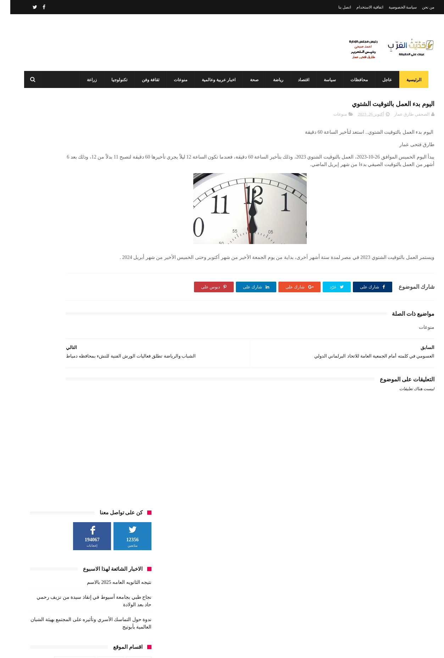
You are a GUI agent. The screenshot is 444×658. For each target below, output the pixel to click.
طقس (52, 280)
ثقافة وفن (146, 79)
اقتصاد (299, 79)
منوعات (176, 79)
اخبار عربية (100, 253)
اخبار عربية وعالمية (214, 79)
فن (134, 293)
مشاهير (88, 293)
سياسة (326, 79)
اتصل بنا (334, 7)
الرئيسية (409, 79)
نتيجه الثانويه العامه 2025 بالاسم (109, 174)
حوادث (37, 267)
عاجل (383, 79)
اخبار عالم (128, 253)
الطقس (130, 267)
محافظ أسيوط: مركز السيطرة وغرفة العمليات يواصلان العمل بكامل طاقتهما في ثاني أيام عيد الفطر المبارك (206, 616)
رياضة (274, 79)
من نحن (418, 7)
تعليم (109, 267)
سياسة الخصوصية (392, 7)
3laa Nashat (308, 646)
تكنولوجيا (115, 79)
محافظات (354, 79)
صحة (250, 79)
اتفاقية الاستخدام (359, 7)
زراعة (88, 79)
